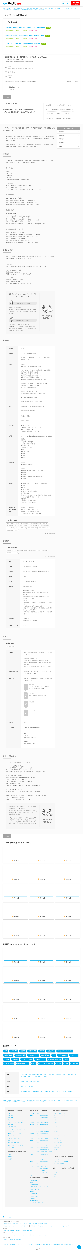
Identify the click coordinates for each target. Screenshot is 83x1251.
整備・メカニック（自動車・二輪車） (65, 8)
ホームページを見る (29, 729)
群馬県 (38, 1081)
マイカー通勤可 (34, 1200)
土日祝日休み (74, 1063)
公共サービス (11, 1147)
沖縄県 (43, 1170)
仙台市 (38, 1120)
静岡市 (38, 1145)
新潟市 (38, 1135)
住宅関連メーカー (57, 1120)
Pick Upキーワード (16, 1230)
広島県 (38, 1157)
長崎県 (46, 1166)
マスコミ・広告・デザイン (59, 1135)
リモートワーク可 (35, 1189)
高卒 (54, 1176)
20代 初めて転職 (63, 1055)
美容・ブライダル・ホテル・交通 (15, 1122)
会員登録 (76, 3)
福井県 (46, 1138)
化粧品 (66, 1059)
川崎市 (42, 1131)
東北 (32, 1115)
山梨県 (42, 1133)
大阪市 (42, 1151)
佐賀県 (42, 1166)
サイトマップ (24, 1244)
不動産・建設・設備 (58, 1142)
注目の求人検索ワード (23, 1063)
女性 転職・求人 (33, 1235)
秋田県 (38, 1117)
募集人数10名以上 (56, 1091)
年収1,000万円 (32, 1051)
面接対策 (33, 1226)
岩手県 (42, 1115)
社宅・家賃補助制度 (67, 1091)
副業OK (32, 1191)
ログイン (67, 3)
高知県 (38, 1163)
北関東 (32, 1122)
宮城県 (46, 1115)
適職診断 (23, 1226)
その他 (55, 1151)
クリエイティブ (11, 1131)
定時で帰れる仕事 (9, 1063)
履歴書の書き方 (7, 1223)
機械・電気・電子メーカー (59, 1115)
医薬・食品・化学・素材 (13, 1142)
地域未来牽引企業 (20, 1055)
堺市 (46, 1151)
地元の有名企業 (8, 1055)
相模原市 (47, 1131)
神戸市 (50, 1151)
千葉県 (42, 1124)
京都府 (42, 1147)
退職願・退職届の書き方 (9, 1226)
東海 (32, 1140)
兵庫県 (38, 1149)
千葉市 (44, 1129)
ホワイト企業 (13, 1051)
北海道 (32, 1113)
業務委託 (10, 1159)
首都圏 (32, 1124)
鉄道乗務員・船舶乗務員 (54, 1059)
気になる (16, 860)
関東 (54, 1055)
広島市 (42, 1159)
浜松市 (42, 1145)
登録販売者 (15, 1059)
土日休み (55, 1172)
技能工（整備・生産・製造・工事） (49, 8)
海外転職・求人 (42, 1235)
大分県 (42, 1168)
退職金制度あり (34, 1196)
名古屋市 (47, 1145)
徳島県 (38, 1161)
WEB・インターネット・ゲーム (15, 1133)
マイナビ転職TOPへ (9, 1217)
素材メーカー (56, 1117)
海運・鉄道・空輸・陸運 (27, 1086)
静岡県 (42, 1140)
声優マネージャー (40, 1059)
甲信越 (32, 1133)
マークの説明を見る (50, 533)
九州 (32, 1166)
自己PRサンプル (27, 1223)
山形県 (42, 1117)
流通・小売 (56, 1131)
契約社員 (10, 1156)
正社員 (34, 1063)
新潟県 (38, 1133)
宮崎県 (46, 1168)
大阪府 (46, 1147)
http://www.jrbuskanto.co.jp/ (29, 625)
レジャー (55, 1129)
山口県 (42, 1157)
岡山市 (38, 1159)
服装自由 (33, 1198)
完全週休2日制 (34, 1193)
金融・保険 (56, 1138)
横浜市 (38, 1131)
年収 (18, 1226)
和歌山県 (47, 1149)
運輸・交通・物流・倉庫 (59, 1145)
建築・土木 (10, 1140)
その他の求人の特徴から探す (37, 1202)
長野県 (22, 1081)
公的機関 (55, 1149)
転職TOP (4, 8)
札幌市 (38, 1113)
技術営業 (6, 1059)
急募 (32, 1182)
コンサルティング (57, 1140)
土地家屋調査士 (45, 1055)
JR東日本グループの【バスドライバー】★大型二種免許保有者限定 (25, 35)
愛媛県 (46, 1161)
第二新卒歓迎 (24, 1091)
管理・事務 (10, 1117)
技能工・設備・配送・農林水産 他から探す (16, 8)
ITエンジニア (11, 1135)
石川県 (42, 1138)
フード (55, 1133)
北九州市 (38, 1173)
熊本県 (38, 1168)
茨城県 (26, 1081)
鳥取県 (38, 1154)
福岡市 (43, 1173)
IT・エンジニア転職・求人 (9, 1235)
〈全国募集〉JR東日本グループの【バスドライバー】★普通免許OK (25, 27)
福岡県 (38, 1166)
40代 (5, 1051)
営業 (9, 1113)
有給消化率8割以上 (35, 1184)
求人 (9, 1230)
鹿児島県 (38, 1170)
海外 (32, 1175)
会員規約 (6, 1244)
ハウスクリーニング (27, 1059)
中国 (32, 1154)
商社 (54, 1124)
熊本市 (47, 1173)
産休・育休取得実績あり (34, 1091)
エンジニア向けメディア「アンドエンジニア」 (67, 1226)
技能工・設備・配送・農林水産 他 (34, 8)
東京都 (30, 1081)
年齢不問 (23, 1051)
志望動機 (35, 1223)
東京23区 (49, 1129)
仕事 (28, 1226)
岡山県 (46, 1154)
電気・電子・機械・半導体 (14, 1138)
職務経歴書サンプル (17, 1223)
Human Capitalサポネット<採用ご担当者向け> (64, 1244)
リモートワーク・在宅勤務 (46, 1063)
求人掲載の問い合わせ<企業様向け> (44, 1244)
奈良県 (42, 1149)
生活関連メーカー (57, 1122)
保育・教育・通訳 (12, 1126)
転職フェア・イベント (50, 1226)
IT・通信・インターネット (59, 1113)
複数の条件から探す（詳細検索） (61, 1161)
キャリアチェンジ (33, 1055)
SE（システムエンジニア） (65, 1051)
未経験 (66, 1063)
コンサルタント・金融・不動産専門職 (16, 1129)
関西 (32, 1147)
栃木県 (34, 1081)
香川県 (42, 1161)
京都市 (38, 1151)
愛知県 (46, 1140)
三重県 (38, 1142)
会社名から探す (57, 1159)
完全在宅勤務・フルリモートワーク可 (39, 1186)
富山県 (38, 1138)
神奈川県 (38, 1126)
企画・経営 (10, 1115)
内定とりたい (51, 1051)
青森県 (38, 1115)
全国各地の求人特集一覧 (59, 1163)
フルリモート (74, 1055)
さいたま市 (39, 1129)
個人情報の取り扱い (14, 1244)
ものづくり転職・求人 (22, 1235)
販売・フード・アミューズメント (15, 1120)
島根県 (42, 1154)
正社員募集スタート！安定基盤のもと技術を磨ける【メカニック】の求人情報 (28, 9)
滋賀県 (38, 1147)
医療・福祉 (10, 1124)
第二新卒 (58, 1063)
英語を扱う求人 (18, 1239)
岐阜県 (38, 1140)
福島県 (46, 1117)
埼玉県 (38, 1124)
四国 (32, 1161)
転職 (5, 1230)
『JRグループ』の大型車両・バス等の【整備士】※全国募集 (23, 43)
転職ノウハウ (40, 1226)
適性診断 (41, 1223)
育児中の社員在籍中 (46, 1091)
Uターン (47, 1223)
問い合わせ (31, 1244)
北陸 (32, 1138)
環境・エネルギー (57, 1147)
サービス (55, 1126)
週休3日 (42, 1051)
